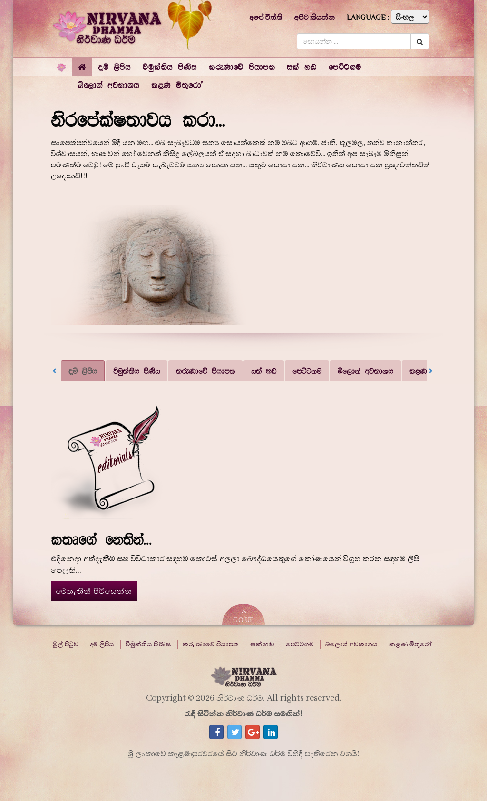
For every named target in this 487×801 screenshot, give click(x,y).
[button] (114, 67)
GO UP (243, 616)
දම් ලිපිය (102, 644)
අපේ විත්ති (265, 17)
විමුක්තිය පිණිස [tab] (136, 370)
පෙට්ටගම (300, 644)
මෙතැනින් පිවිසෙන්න (94, 591)
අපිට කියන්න (314, 17)
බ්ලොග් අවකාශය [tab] (365, 370)
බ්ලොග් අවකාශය (351, 644)
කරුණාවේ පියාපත (211, 644)
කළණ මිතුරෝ (410, 644)
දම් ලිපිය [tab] (82, 370)
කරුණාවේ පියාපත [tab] (205, 370)
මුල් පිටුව (65, 644)
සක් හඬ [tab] (263, 370)
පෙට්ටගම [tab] (306, 370)
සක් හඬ (262, 644)
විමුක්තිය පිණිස (148, 644)
